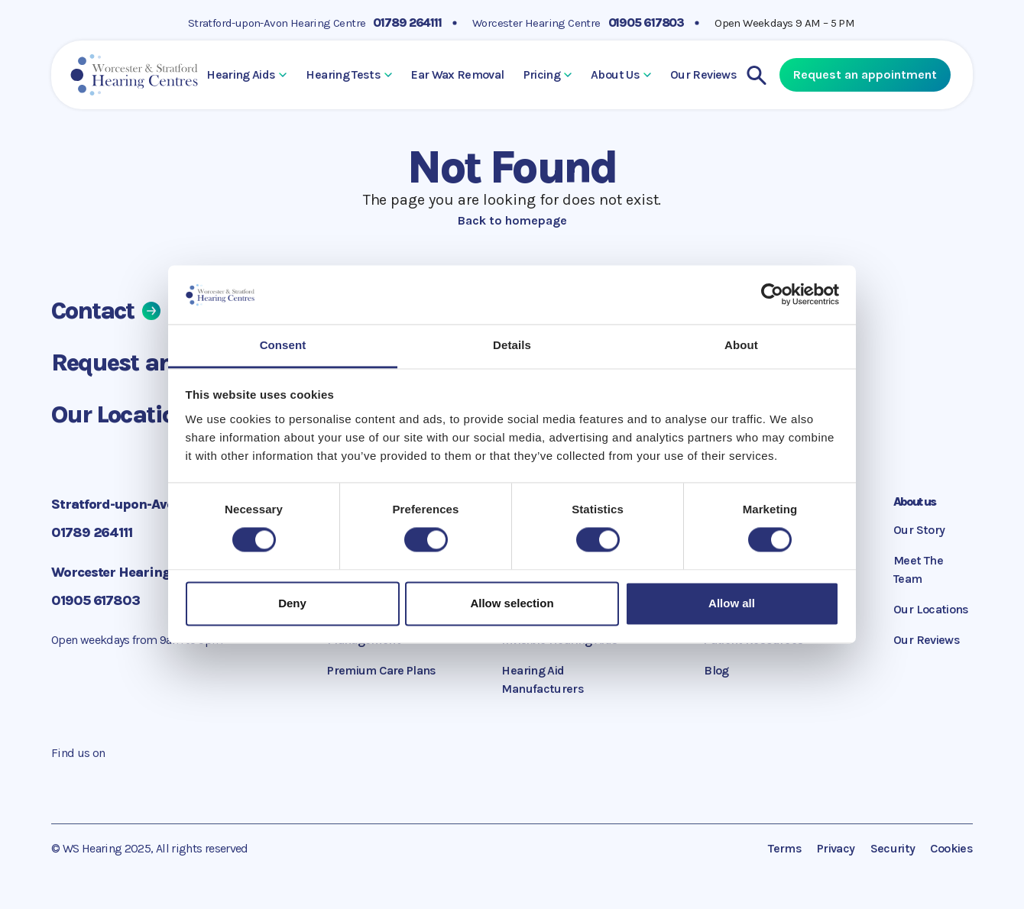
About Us (621, 74)
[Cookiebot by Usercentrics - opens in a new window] (772, 294)
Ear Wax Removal (457, 74)
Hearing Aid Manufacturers (542, 679)
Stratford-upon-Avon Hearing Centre (277, 23)
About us (914, 501)
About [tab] (741, 344)
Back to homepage (512, 220)
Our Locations (138, 414)
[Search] (756, 75)
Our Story (919, 529)
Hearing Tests (349, 74)
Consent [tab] (283, 344)
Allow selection (511, 603)
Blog (716, 670)
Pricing (547, 74)
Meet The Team (918, 569)
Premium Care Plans (381, 670)
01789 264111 (407, 22)
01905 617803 (646, 22)
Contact (105, 310)
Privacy (836, 848)
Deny (292, 603)
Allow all (731, 603)
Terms (785, 848)
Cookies (951, 848)
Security (892, 848)
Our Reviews (703, 74)
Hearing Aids (246, 74)
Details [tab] (512, 344)
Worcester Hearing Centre (536, 23)
